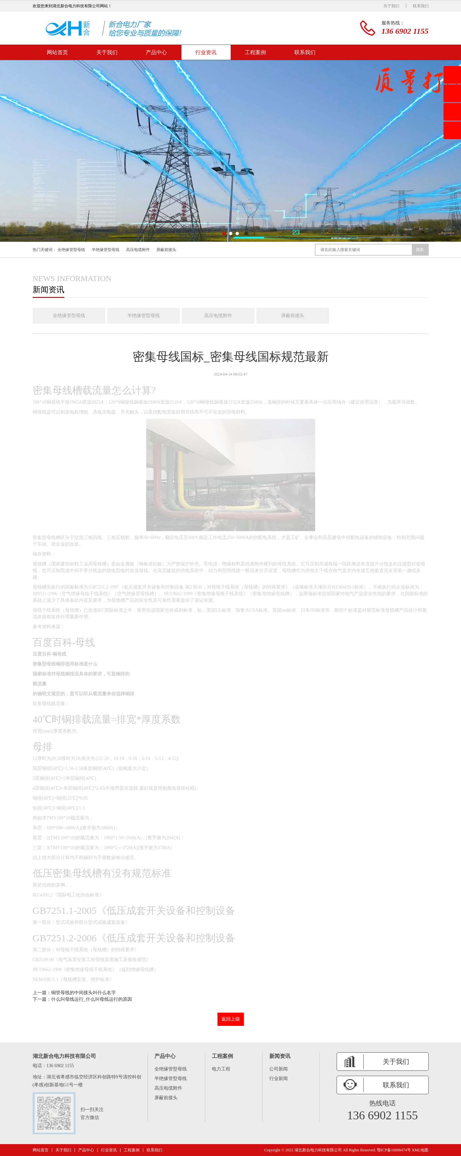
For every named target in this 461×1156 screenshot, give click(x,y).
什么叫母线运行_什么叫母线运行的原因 (91, 999)
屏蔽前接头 (166, 249)
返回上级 (230, 1019)
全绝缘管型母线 (71, 249)
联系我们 (421, 6)
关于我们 (391, 6)
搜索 (420, 249)
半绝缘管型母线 (105, 249)
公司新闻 (278, 1068)
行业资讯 (205, 52)
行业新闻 (278, 1078)
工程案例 (255, 52)
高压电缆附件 (138, 249)
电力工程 (221, 1068)
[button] (224, 233)
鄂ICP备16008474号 (394, 1150)
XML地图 (420, 1150)
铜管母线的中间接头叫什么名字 (83, 992)
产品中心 (156, 52)
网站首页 (57, 52)
